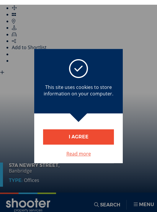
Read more (78, 153)
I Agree (79, 137)
